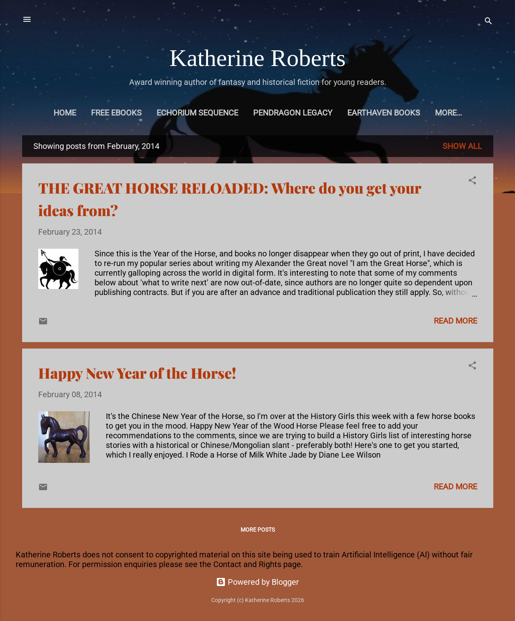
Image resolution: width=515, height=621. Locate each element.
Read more (455, 321)
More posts (258, 529)
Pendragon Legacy (292, 113)
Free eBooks (116, 113)
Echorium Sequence (197, 113)
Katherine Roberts (257, 58)
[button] (472, 181)
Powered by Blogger (257, 582)
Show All (462, 146)
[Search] (488, 22)
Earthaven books (383, 113)
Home (65, 113)
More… (448, 113)
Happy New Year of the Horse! (137, 372)
